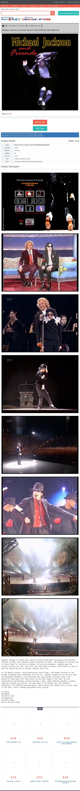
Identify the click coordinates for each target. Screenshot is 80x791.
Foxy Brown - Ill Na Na (13, 779)
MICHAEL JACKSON (52, 6)
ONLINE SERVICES (73, 2)
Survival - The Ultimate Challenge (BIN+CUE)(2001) (67, 741)
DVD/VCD (41, 6)
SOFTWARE (14, 6)
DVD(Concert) (34, 26)
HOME (56, 2)
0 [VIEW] (16, 9)
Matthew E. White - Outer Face (39, 779)
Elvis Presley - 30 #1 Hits (40, 740)
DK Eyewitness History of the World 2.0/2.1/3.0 (65, 780)
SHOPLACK (4, 2)
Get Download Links (68, 13)
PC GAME (23, 6)
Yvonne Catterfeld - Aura (13, 740)
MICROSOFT (5, 6)
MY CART (63, 2)
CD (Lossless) (32, 6)
